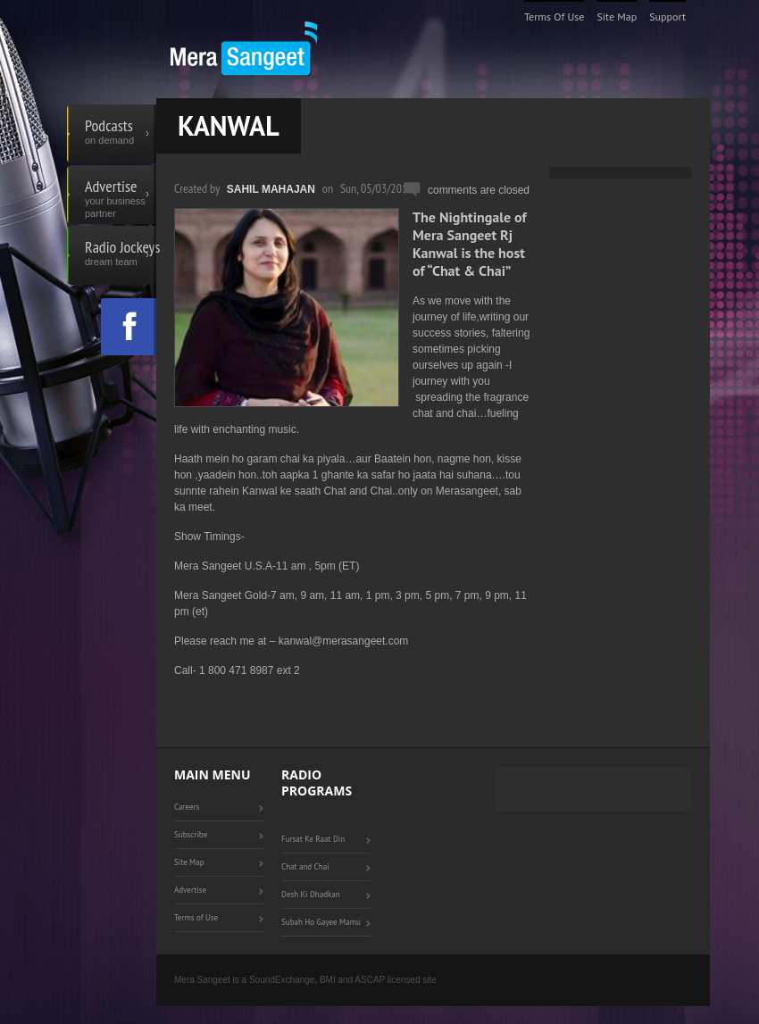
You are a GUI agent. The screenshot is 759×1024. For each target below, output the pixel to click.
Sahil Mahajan (271, 189)
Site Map (616, 16)
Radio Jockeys (120, 255)
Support (667, 16)
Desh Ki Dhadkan (310, 894)
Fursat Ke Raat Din (313, 839)
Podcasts (120, 133)
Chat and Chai (305, 866)
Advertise (120, 194)
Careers (186, 807)
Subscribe (190, 834)
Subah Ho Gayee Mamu (321, 922)
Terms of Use (554, 16)
